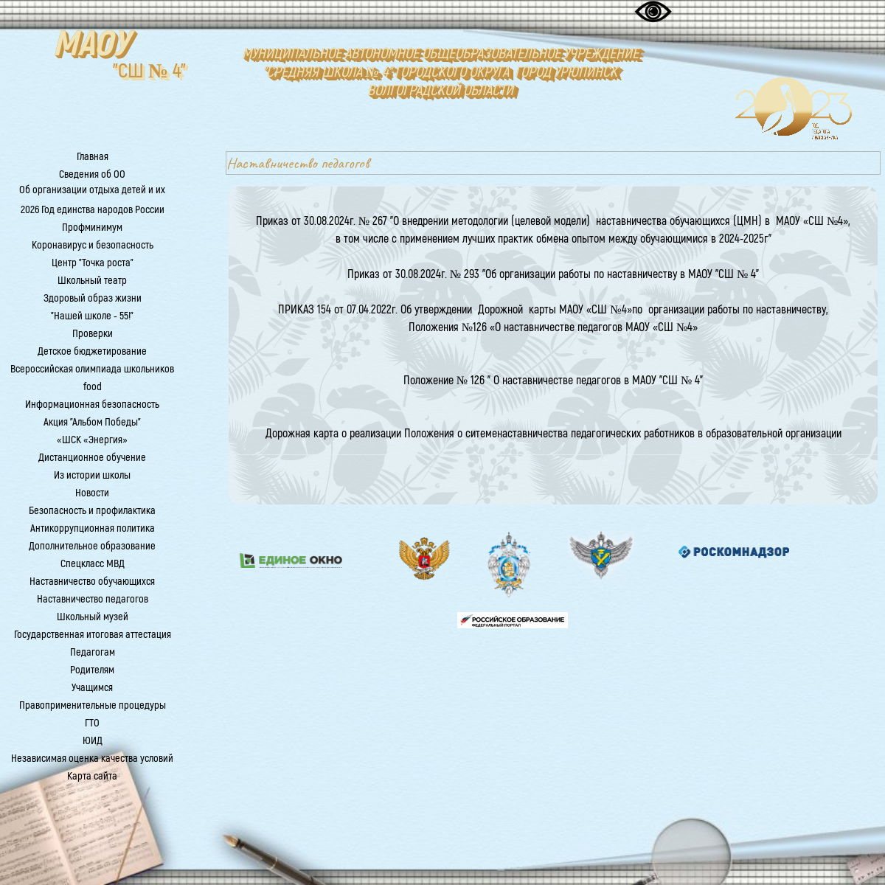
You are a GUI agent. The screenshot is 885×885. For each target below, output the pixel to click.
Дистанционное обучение (92, 458)
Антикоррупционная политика (92, 528)
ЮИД (93, 741)
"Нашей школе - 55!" (92, 316)
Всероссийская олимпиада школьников (92, 369)
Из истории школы (92, 475)
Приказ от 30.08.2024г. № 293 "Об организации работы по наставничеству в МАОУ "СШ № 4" (553, 274)
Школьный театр (92, 281)
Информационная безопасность (92, 405)
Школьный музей (92, 617)
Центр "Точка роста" (92, 263)
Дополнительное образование (92, 546)
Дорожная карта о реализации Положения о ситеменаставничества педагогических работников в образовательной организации (553, 433)
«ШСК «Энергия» (92, 440)
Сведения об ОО (92, 174)
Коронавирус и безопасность (92, 245)
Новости (92, 493)
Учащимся (92, 688)
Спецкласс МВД (92, 564)
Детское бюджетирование (92, 351)
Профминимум (92, 228)
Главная (92, 157)
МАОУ (90, 44)
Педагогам (92, 652)
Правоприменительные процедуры (92, 705)
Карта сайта (92, 776)
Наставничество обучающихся (92, 582)
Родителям (92, 670)
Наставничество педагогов (92, 599)
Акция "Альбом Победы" (92, 422)
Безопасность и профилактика (92, 511)
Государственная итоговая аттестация (92, 635)
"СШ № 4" (149, 71)
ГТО (92, 723)
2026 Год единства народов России (92, 210)
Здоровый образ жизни (93, 298)
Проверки (92, 334)
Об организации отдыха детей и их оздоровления (92, 197)
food (92, 387)
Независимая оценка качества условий (92, 759)
